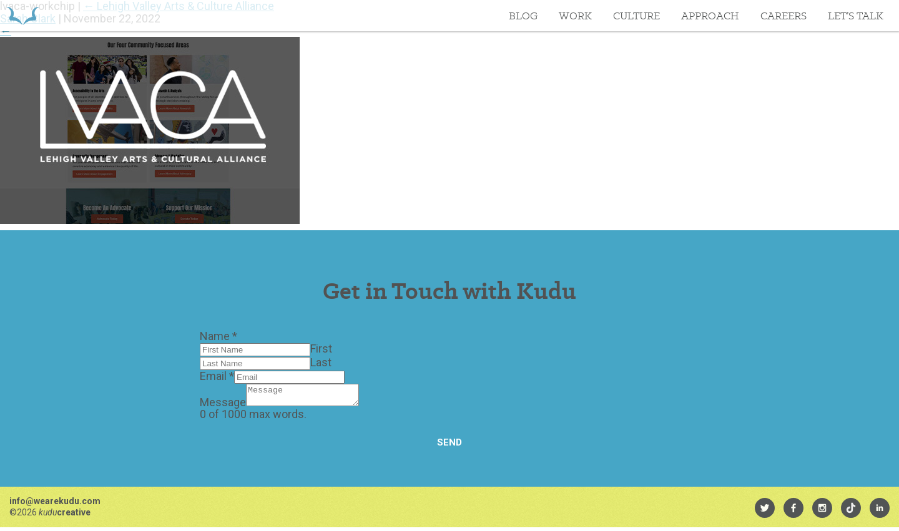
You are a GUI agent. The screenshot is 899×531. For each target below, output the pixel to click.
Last (321, 362)
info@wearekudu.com (55, 505)
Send (449, 446)
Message (223, 405)
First (321, 348)
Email (217, 375)
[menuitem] (765, 512)
